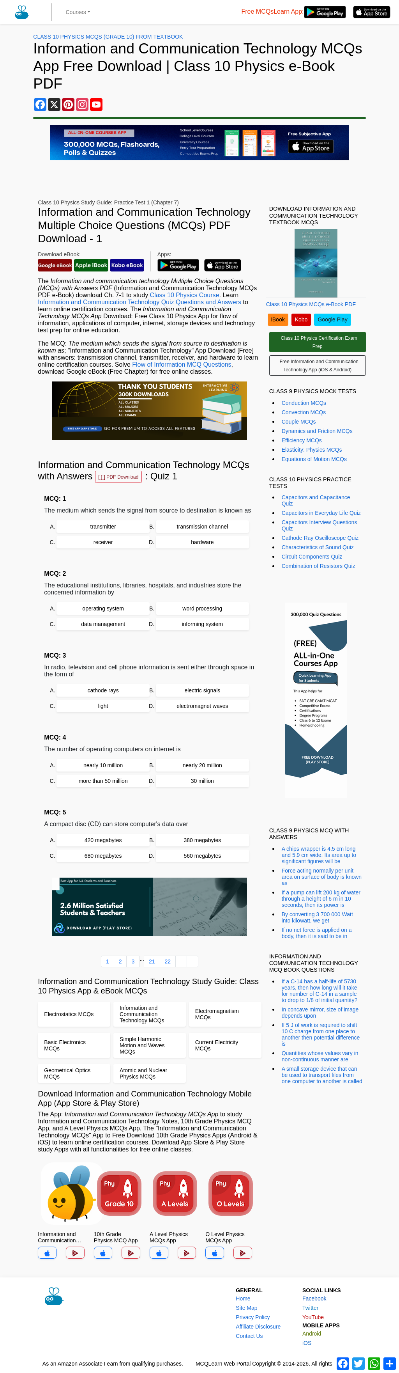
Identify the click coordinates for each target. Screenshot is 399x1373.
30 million (202, 781)
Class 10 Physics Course (184, 295)
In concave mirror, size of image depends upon (320, 1012)
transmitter (103, 526)
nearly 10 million (103, 765)
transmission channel (202, 526)
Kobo (301, 319)
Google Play (332, 319)
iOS (306, 1343)
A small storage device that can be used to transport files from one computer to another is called (322, 1075)
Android (311, 1333)
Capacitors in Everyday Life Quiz (321, 513)
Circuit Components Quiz (312, 556)
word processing (202, 608)
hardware (202, 542)
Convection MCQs (304, 412)
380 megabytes (202, 840)
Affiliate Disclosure (258, 1326)
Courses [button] (76, 12)
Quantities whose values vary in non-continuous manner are (320, 1056)
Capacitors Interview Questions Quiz (319, 525)
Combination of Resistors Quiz (318, 566)
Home (243, 1298)
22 (168, 961)
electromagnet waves (202, 706)
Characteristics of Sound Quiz (318, 547)
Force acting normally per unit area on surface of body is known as (322, 876)
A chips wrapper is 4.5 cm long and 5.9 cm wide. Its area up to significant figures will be (319, 855)
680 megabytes (103, 856)
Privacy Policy (253, 1317)
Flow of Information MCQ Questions (181, 364)
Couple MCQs (299, 422)
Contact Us (249, 1336)
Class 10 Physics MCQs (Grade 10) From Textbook (108, 37)
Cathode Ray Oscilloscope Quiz (320, 538)
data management (103, 624)
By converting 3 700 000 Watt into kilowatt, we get (317, 917)
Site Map (246, 1308)
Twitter (310, 1308)
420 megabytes (103, 840)
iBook (278, 319)
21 (152, 961)
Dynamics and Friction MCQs (317, 431)
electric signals (202, 690)
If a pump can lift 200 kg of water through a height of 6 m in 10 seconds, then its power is (321, 898)
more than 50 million (103, 781)
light (103, 706)
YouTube (313, 1317)
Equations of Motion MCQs (314, 459)
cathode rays (103, 690)
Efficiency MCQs (302, 440)
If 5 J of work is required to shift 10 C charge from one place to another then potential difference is (321, 1034)
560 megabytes (202, 856)
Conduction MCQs (304, 403)
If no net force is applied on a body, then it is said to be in (317, 933)
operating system (103, 608)
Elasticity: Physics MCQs (312, 450)
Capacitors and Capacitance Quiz (316, 500)
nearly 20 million (202, 765)
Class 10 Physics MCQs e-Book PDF (311, 304)
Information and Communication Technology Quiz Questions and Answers (139, 302)
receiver (103, 542)
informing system (202, 624)
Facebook (314, 1298)
